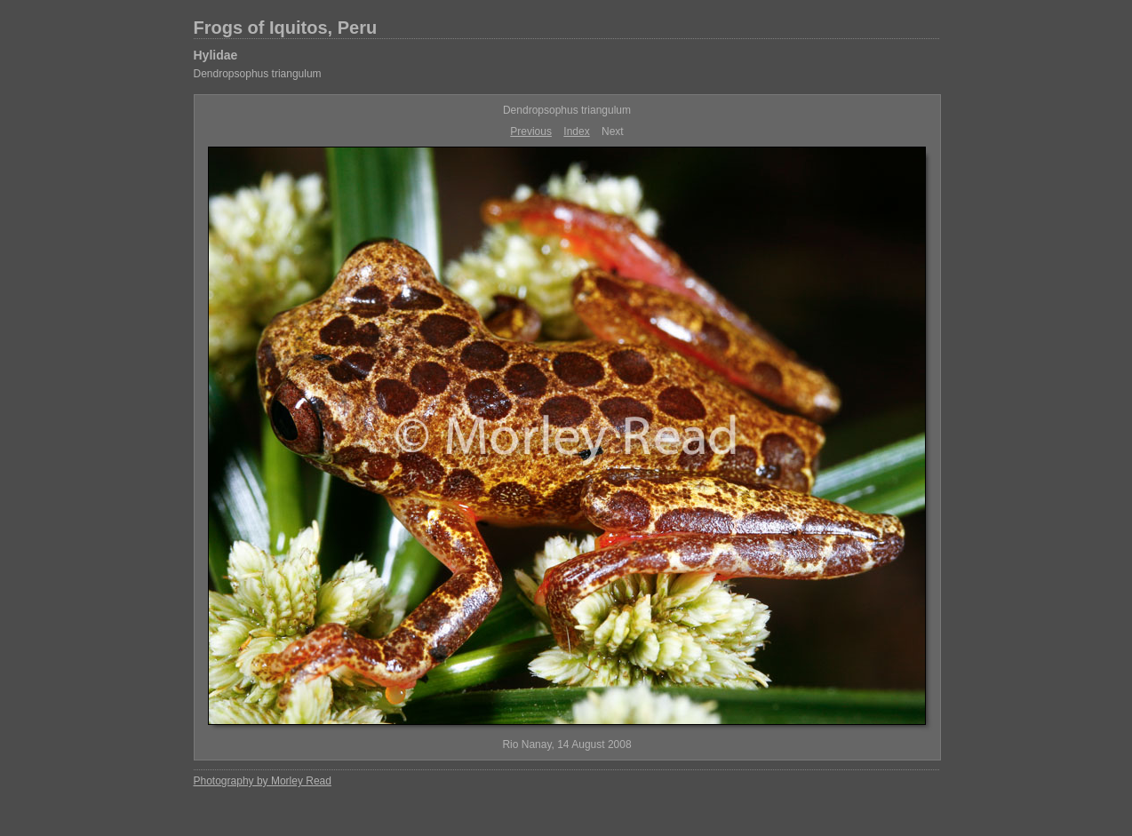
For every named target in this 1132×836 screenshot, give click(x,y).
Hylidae (216, 55)
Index (576, 131)
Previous (531, 131)
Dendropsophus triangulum (258, 74)
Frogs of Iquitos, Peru (286, 27)
